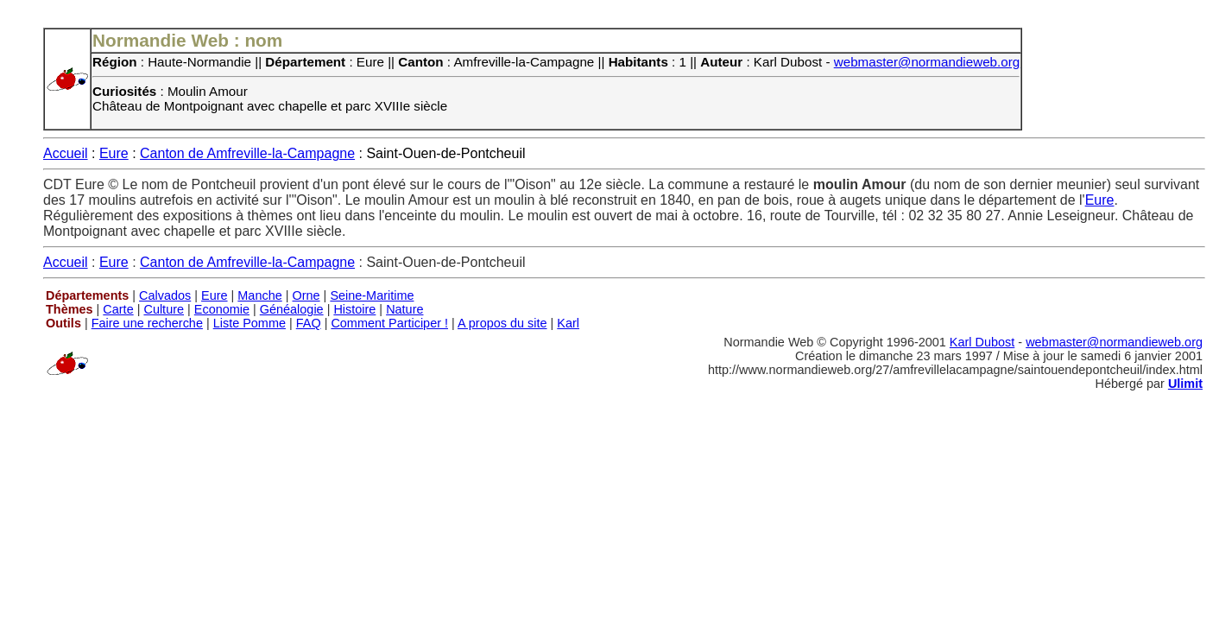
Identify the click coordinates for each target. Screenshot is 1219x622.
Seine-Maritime (372, 295)
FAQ (308, 323)
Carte (118, 309)
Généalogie (292, 309)
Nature (404, 309)
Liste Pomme (249, 323)
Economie (221, 309)
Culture (163, 309)
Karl (568, 323)
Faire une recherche (147, 323)
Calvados (165, 295)
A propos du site (502, 323)
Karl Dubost (982, 342)
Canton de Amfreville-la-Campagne (247, 153)
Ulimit (1185, 383)
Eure (114, 153)
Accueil (65, 153)
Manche (259, 295)
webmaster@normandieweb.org (927, 61)
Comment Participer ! (389, 323)
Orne (306, 295)
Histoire (354, 309)
